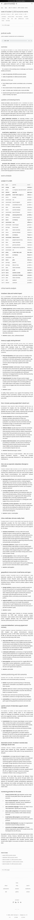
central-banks (11, 16)
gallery (17, 891)
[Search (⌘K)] (32, 4)
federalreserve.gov (12, 450)
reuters (9, 335)
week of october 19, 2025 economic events (11, 863)
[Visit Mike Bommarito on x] (18, 902)
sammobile (10, 669)
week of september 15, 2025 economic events (12, 861)
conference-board (19, 335)
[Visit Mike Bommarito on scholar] (20, 902)
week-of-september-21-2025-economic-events (14, 76)
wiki (2, 7)
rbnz (12, 18)
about (6, 885)
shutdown (26, 16)
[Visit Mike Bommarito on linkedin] (15, 902)
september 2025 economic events (9, 857)
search (27, 885)
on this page (6, 25)
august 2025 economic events (8, 855)
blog (17, 885)
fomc (8, 18)
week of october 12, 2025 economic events (11, 859)
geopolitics (21, 18)
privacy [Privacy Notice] (23, 917)
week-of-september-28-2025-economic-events (14, 74)
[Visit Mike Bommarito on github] (13, 902)
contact (28, 891)
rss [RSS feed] (10, 917)
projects (17, 888)
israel (27, 18)
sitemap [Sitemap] (16, 917)
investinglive (15, 513)
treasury (4, 18)
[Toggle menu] (2, 3)
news (6, 7)
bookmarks (28, 888)
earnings (8, 20)
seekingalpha (10, 567)
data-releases (19, 16)
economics (4, 16)
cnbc (13, 335)
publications (6, 888)
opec (16, 18)
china (3, 20)
